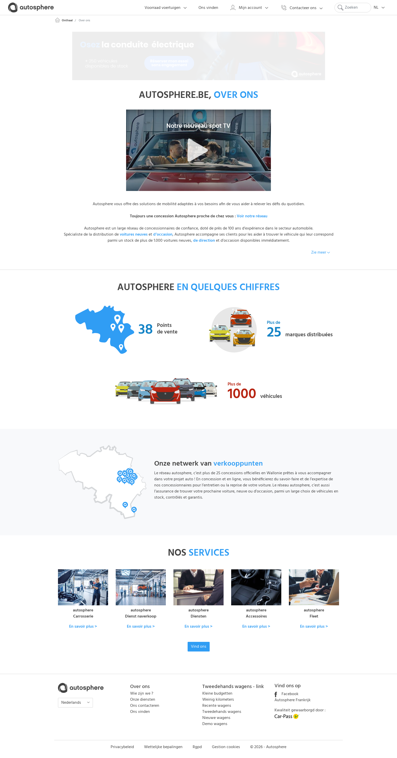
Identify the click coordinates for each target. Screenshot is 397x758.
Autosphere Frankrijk (292, 700)
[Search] (352, 7)
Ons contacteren (144, 705)
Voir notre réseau (252, 216)
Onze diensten (142, 699)
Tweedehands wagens (221, 712)
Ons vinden (140, 712)
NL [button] (381, 7)
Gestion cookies (226, 747)
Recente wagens (216, 705)
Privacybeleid (122, 747)
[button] (198, 150)
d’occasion (162, 234)
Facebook (286, 694)
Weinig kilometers (218, 699)
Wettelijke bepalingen (163, 747)
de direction (204, 240)
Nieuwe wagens (216, 718)
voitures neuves (134, 234)
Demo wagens (214, 724)
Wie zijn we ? (141, 693)
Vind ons (198, 646)
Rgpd (197, 747)
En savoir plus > (83, 627)
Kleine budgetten (217, 693)
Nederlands (71, 702)
